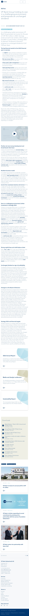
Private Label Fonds (5, 584)
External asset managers (7, 583)
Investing (3, 578)
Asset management (5, 580)
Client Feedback (5, 596)
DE (25, 555)
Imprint (2, 612)
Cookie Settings (5, 600)
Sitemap (3, 614)
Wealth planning (5, 581)
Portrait (2, 591)
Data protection (14, 612)
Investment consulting (6, 586)
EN (27, 555)
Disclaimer (7, 612)
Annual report (4, 598)
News (2, 594)
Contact (3, 597)
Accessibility (21, 612)
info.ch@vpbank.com (6, 569)
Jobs (2, 593)
